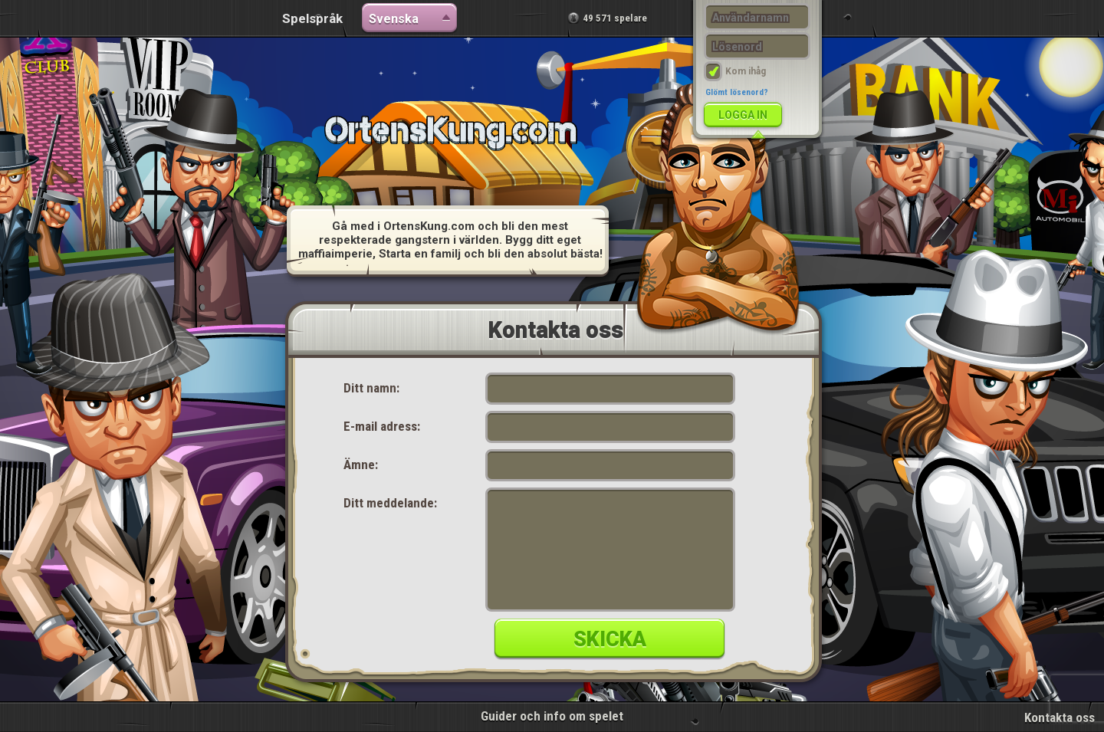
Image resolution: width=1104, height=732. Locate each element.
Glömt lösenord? (736, 92)
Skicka (609, 639)
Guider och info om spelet (552, 716)
